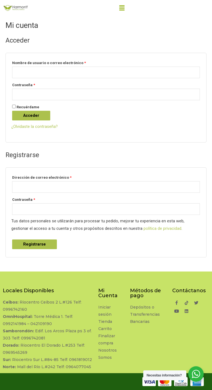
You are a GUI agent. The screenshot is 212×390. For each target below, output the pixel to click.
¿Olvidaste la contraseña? (34, 126)
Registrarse (34, 244)
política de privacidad (162, 228)
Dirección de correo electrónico (41, 177)
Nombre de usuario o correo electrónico (49, 63)
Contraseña (23, 85)
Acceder (31, 115)
